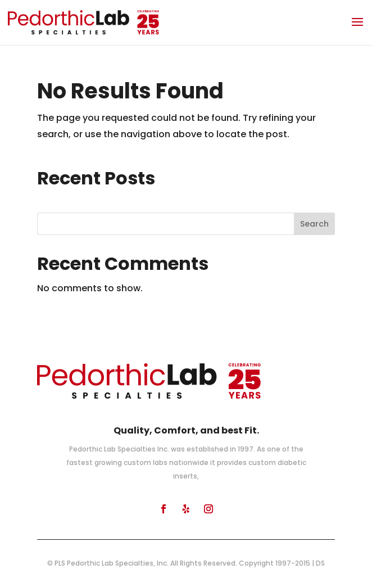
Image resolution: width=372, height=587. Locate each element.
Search (314, 223)
